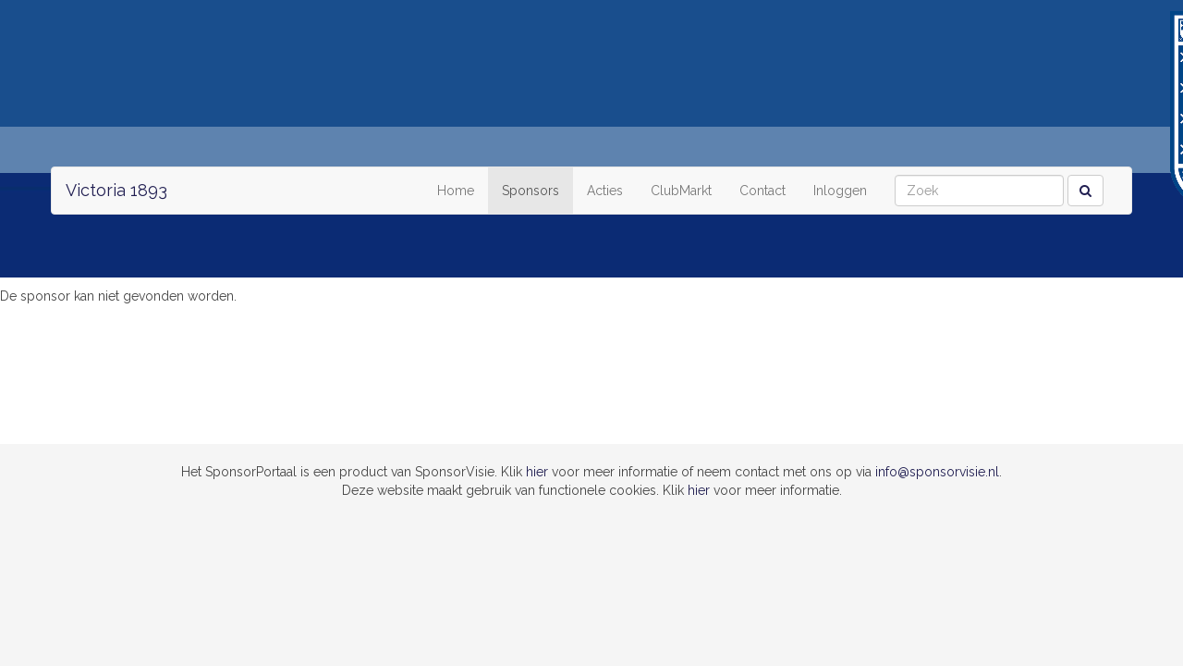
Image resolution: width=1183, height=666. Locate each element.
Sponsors (530, 190)
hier (537, 471)
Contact (762, 190)
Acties (605, 190)
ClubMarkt (681, 190)
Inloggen (840, 190)
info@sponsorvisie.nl (937, 471)
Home (455, 190)
